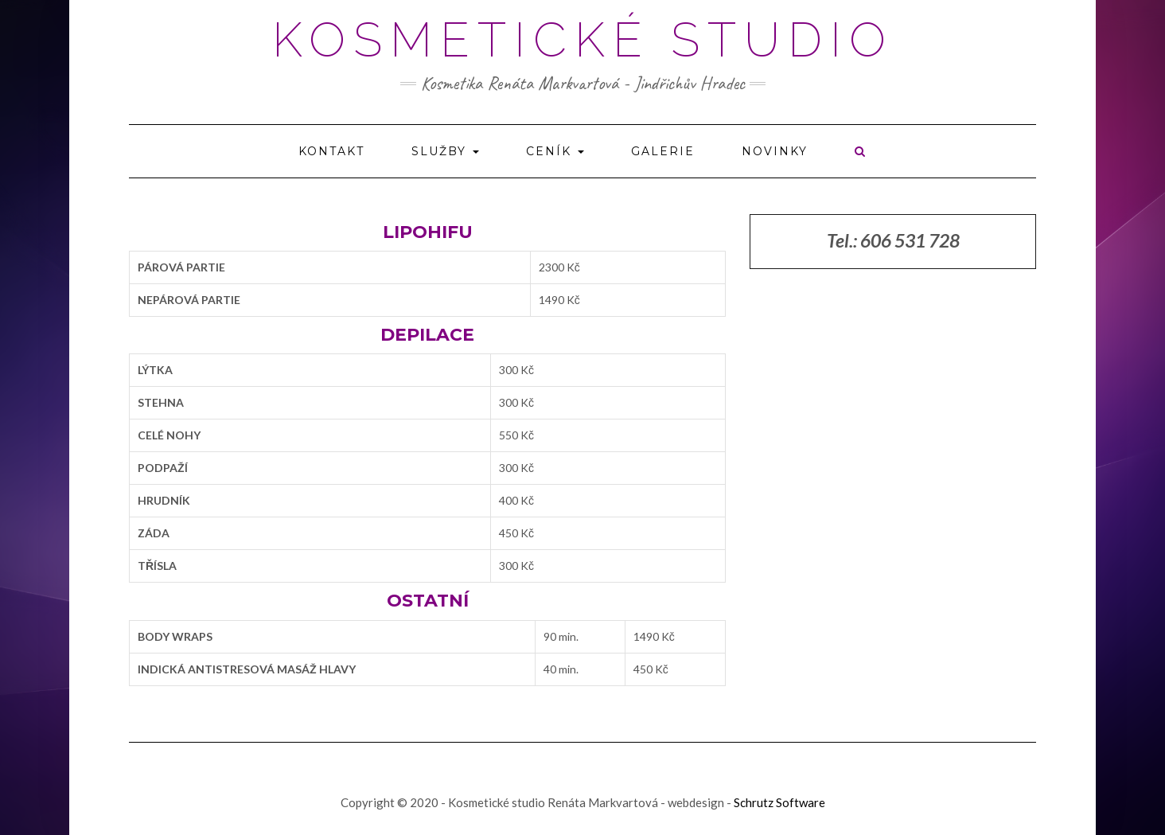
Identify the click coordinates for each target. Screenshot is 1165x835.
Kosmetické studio (583, 40)
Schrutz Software (779, 802)
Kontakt (331, 151)
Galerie (663, 151)
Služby (445, 151)
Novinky (775, 151)
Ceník (555, 151)
